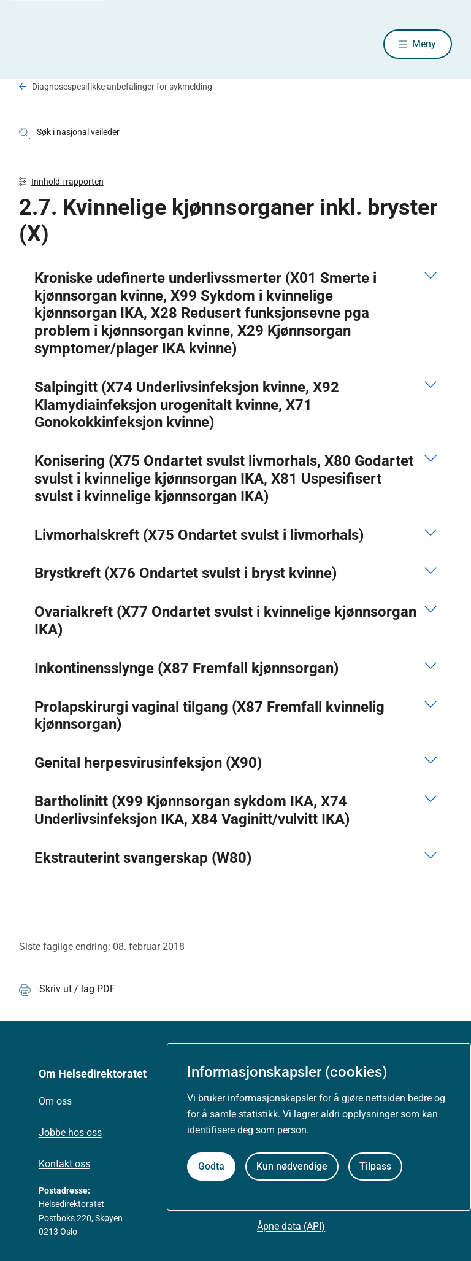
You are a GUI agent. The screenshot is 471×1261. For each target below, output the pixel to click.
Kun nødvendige (291, 1166)
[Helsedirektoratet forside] (107, 44)
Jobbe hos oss (70, 1135)
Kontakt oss (64, 1165)
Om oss (55, 1103)
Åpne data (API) (291, 1228)
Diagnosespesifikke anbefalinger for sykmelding (122, 88)
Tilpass (375, 1166)
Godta (211, 1166)
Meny (424, 44)
